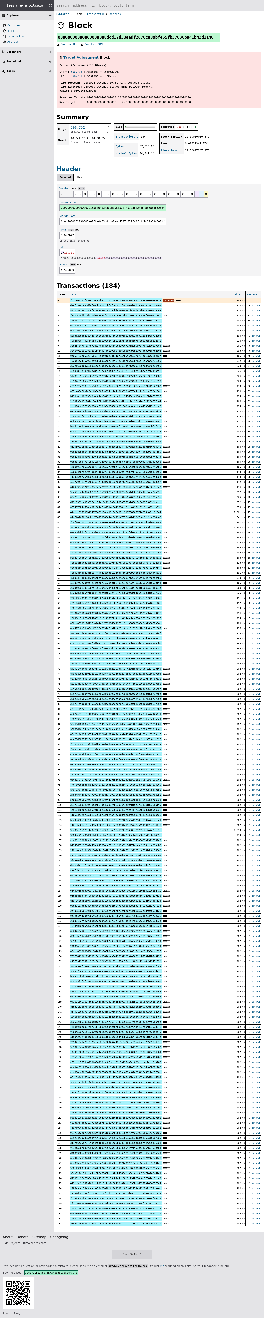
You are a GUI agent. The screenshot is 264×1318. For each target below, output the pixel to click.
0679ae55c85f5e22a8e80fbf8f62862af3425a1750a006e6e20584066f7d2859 (115, 658)
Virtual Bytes (126, 153)
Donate (22, 1237)
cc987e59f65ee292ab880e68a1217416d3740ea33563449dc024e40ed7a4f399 (115, 381)
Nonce (63, 264)
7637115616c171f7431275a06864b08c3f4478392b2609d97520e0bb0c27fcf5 (115, 1208)
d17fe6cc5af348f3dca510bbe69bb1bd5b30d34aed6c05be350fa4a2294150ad (115, 1143)
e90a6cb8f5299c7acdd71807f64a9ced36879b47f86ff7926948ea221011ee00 (115, 472)
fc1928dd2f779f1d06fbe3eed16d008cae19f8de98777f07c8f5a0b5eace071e (115, 744)
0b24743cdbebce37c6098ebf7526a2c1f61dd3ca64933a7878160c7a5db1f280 (115, 931)
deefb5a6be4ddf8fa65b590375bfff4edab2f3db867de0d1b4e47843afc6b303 (115, 305)
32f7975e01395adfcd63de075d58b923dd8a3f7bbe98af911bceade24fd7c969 (115, 552)
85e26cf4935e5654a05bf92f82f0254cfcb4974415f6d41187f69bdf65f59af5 (115, 734)
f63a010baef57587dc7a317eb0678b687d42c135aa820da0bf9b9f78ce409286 (115, 1057)
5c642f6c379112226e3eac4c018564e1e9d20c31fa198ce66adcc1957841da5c (115, 971)
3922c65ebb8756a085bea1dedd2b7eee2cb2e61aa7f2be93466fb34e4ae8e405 (115, 366)
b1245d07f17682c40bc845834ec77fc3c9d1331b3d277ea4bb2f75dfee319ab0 (115, 845)
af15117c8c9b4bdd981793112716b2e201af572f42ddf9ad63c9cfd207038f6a (115, 668)
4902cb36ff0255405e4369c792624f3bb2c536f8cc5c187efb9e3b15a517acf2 (115, 340)
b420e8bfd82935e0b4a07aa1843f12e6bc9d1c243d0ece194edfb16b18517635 (115, 396)
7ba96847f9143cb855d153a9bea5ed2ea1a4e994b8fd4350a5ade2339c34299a (115, 416)
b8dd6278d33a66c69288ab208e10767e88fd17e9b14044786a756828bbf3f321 (115, 426)
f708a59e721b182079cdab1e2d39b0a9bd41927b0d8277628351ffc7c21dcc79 (115, 1032)
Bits (81, 188)
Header (69, 168)
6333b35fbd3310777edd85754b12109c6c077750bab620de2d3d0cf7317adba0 (115, 1122)
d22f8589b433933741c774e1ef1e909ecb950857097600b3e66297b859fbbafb (115, 502)
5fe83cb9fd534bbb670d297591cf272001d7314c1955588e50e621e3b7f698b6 (115, 376)
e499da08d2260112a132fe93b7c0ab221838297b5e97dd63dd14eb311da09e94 (115, 673)
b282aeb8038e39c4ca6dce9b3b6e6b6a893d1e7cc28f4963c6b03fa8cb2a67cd (115, 653)
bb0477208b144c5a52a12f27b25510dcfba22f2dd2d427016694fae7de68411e (115, 557)
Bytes (120, 146)
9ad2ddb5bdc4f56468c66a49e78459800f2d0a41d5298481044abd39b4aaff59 (115, 451)
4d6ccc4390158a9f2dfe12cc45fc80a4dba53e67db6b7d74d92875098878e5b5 (115, 643)
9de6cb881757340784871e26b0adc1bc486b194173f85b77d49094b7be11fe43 (115, 769)
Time (62, 229)
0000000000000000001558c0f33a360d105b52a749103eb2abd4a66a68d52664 (113, 207)
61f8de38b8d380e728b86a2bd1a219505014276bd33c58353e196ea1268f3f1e (115, 411)
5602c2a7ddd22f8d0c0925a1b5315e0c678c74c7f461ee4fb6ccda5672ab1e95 (115, 1082)
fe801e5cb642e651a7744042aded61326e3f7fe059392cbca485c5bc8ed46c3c (115, 572)
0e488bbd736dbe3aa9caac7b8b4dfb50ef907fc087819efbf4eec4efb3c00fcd (115, 1163)
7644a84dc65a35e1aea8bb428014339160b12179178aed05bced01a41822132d (115, 926)
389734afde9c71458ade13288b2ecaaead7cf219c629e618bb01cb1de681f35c (115, 704)
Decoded (65, 177)
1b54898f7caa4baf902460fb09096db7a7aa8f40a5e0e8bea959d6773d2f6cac (115, 648)
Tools (11, 71)
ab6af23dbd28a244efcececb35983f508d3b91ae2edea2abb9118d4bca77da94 (115, 335)
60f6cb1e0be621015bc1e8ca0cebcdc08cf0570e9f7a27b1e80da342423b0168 (115, 996)
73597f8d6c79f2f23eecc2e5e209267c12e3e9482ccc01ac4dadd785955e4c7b (115, 1042)
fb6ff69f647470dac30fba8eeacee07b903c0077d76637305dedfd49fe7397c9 (115, 522)
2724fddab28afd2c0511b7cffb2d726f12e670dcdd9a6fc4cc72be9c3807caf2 (115, 1193)
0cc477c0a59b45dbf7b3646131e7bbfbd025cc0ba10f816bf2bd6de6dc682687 (115, 628)
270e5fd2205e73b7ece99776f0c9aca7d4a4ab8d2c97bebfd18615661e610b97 (115, 1092)
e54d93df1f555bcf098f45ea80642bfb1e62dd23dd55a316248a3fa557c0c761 (115, 779)
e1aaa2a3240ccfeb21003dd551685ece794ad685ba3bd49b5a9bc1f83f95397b (115, 1037)
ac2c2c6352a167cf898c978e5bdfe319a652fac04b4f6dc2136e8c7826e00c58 (115, 683)
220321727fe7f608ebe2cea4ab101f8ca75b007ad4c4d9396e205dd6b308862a (115, 921)
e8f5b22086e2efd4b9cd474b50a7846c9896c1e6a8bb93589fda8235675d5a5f (115, 689)
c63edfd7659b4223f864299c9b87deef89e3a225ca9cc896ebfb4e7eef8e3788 (115, 1062)
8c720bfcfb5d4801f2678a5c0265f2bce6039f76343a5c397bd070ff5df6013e (115, 678)
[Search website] (159, 5)
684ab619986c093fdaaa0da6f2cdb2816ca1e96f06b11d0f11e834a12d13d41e (115, 890)
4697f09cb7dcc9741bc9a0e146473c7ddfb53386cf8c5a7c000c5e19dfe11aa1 (115, 1127)
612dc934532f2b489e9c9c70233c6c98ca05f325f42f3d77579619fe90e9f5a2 (115, 487)
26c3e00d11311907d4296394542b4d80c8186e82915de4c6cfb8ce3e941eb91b (115, 588)
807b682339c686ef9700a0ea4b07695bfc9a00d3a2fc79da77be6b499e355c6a (115, 310)
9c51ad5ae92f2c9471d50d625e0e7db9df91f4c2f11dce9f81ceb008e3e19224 (115, 330)
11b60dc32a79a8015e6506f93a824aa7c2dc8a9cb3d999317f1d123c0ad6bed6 (115, 815)
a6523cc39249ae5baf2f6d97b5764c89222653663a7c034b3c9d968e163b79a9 (115, 1138)
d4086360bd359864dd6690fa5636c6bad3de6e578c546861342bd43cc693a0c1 (115, 1153)
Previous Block (69, 202)
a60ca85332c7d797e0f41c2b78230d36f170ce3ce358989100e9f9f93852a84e (115, 623)
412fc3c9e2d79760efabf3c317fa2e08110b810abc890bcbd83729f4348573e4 (115, 1183)
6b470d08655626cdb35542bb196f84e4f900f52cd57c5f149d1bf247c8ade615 (115, 739)
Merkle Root (67, 216)
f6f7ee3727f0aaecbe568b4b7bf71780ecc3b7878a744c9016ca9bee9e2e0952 (115, 300)
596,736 (76, 71)
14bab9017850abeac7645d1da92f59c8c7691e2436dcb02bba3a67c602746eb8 (115, 467)
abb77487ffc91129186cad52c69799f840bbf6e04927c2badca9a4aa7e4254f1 (115, 714)
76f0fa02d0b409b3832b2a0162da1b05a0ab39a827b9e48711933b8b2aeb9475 (115, 613)
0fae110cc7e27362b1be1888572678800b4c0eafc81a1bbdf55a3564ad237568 (115, 1001)
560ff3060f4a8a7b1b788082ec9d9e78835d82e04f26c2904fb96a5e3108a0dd (115, 1168)
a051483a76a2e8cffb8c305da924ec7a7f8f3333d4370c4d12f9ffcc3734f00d (115, 391)
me (162, 1266)
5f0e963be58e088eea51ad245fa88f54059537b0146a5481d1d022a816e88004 (115, 860)
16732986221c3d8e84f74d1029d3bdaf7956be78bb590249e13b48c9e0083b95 (115, 1087)
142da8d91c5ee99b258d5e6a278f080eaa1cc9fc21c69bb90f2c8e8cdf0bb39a (115, 1102)
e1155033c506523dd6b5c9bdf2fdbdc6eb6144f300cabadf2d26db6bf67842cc (115, 446)
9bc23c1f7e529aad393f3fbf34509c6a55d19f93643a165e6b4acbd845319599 (115, 1097)
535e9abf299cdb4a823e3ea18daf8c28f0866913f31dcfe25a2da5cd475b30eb (115, 527)
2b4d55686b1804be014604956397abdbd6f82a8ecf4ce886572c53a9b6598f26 (115, 910)
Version (64, 188)
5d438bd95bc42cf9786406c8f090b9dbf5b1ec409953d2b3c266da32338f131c (115, 885)
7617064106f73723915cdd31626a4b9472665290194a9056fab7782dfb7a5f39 (115, 956)
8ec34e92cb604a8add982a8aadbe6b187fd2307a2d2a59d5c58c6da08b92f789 (115, 1067)
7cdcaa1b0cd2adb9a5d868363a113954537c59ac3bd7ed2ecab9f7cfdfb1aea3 (115, 562)
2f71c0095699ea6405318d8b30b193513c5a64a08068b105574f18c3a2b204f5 (115, 1203)
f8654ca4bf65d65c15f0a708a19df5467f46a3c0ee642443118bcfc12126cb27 (115, 749)
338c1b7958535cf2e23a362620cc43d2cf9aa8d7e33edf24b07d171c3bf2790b (115, 699)
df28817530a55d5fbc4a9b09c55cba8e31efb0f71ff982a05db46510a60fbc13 (115, 875)
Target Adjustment (81, 57)
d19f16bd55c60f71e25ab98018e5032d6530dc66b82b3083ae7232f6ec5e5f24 (115, 900)
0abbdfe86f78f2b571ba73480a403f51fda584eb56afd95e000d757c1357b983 (115, 461)
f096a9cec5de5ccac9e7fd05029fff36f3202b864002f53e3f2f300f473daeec (115, 1188)
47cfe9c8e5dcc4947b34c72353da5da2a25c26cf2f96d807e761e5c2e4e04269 (115, 784)
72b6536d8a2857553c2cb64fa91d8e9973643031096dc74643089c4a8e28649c (115, 1112)
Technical (14, 61)
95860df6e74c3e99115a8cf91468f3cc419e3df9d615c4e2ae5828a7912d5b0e (115, 729)
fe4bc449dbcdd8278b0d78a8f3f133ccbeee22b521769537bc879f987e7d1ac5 (115, 315)
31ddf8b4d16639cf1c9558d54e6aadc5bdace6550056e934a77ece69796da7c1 (115, 441)
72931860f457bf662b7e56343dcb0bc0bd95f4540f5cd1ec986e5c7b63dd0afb (115, 1218)
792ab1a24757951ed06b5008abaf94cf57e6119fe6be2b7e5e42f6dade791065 (115, 361)
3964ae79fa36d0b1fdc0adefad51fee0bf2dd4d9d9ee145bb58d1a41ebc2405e (115, 835)
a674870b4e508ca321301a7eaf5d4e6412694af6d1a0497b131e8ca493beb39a (115, 507)
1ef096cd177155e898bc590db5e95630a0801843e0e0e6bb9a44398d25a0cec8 (115, 406)
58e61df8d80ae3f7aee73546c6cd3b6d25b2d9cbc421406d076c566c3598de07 (115, 724)
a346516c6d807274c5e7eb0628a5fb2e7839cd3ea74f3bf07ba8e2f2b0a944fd (115, 1223)
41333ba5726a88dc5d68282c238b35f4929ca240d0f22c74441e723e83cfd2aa (115, 477)
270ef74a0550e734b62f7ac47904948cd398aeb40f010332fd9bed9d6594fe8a (115, 663)
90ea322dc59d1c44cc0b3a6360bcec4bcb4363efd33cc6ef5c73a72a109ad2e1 (115, 1173)
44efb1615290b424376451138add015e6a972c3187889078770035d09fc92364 (115, 512)
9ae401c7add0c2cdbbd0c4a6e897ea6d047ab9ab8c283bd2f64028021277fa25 (115, 905)
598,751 (76, 76)
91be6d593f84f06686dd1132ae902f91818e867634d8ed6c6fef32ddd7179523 (115, 895)
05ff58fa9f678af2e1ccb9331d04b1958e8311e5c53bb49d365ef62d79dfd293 (115, 1077)
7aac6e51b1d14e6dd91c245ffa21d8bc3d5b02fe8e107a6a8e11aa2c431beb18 (115, 880)
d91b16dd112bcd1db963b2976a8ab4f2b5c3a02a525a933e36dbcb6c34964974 (115, 325)
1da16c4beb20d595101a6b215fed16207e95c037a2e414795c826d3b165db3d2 (115, 810)
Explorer (62, 14)
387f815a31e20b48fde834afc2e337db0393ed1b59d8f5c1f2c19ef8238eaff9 (115, 805)
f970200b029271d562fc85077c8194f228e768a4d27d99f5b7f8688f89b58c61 (115, 986)
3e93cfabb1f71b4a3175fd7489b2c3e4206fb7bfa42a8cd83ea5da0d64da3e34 (115, 941)
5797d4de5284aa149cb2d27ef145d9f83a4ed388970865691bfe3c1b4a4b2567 (115, 991)
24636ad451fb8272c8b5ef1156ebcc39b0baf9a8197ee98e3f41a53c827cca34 (115, 946)
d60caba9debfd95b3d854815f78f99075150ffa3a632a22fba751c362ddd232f (115, 936)
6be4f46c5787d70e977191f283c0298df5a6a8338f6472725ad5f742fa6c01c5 (115, 1158)
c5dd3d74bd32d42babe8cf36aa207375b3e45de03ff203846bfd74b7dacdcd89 (115, 578)
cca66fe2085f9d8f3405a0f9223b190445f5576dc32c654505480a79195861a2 (115, 840)
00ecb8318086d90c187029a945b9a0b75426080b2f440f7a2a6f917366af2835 (115, 951)
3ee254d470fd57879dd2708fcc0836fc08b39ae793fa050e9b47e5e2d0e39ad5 (115, 345)
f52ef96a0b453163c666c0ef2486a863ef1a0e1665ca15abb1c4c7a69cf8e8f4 (115, 1198)
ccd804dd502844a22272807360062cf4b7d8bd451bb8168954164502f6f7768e (115, 1072)
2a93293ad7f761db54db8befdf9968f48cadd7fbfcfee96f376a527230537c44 (115, 401)
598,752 (78, 127)
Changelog (59, 1237)
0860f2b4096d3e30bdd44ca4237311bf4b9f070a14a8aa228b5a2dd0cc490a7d (115, 638)
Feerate (252, 294)
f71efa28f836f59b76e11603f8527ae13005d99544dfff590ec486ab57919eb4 (115, 1148)
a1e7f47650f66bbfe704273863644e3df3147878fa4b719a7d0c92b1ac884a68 (115, 517)
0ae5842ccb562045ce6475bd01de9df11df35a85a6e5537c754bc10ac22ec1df (115, 356)
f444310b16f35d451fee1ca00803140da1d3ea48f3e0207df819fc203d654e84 (115, 1052)
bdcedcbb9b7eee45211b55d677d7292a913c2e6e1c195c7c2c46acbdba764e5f (115, 976)
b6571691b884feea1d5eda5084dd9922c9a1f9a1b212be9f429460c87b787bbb (115, 694)
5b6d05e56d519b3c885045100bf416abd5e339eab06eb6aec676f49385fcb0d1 (115, 800)
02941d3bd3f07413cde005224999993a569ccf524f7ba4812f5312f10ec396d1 (115, 532)
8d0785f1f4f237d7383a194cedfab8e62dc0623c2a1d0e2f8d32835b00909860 (115, 981)
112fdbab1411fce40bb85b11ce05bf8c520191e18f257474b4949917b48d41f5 (115, 825)
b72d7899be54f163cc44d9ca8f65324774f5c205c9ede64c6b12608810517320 (115, 593)
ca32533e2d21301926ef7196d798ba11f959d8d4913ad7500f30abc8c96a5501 (115, 855)
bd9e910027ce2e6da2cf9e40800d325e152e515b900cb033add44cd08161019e (115, 1117)
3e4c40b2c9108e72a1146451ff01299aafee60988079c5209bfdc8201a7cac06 (115, 350)
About (8, 1237)
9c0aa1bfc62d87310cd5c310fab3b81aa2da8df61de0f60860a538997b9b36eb (115, 537)
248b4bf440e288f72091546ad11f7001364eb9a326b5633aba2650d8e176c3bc (115, 794)
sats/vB (256, 305)
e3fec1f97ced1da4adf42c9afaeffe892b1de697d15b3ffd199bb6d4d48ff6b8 (115, 709)
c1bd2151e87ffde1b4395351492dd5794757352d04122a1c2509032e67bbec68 (115, 1006)
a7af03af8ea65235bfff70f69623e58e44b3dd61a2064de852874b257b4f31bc (115, 789)
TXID (73, 294)
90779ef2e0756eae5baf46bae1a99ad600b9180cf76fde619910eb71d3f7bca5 (115, 1132)
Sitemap (39, 1237)
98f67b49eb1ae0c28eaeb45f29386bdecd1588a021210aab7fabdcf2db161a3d (115, 764)
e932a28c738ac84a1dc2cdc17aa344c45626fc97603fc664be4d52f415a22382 (115, 386)
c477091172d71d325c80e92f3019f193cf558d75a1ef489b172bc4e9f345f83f (115, 961)
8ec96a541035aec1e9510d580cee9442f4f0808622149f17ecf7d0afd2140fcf (115, 567)
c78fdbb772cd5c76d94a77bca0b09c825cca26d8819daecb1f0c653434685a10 (115, 870)
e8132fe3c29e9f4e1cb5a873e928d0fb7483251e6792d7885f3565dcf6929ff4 (115, 583)
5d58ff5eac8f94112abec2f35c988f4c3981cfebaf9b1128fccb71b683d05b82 (115, 1047)
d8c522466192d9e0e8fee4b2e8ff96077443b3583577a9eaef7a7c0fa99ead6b (115, 1021)
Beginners (14, 51)
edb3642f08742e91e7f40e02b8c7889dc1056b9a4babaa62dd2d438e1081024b (115, 421)
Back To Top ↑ (132, 1254)
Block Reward (170, 150)
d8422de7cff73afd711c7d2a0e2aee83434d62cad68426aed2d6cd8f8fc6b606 (115, 865)
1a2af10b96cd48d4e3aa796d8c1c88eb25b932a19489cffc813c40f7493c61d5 (115, 547)
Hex (79, 177)
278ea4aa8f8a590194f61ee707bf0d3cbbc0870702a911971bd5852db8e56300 (115, 850)
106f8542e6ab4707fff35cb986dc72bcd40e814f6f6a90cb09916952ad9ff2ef (115, 608)
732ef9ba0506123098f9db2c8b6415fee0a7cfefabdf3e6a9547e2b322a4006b (115, 598)
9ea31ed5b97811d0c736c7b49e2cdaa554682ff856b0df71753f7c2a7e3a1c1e (115, 830)
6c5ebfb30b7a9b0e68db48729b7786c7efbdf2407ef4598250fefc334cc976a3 (115, 431)
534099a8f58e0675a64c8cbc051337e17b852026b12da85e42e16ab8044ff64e (115, 966)
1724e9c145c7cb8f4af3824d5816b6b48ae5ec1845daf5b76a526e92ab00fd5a (115, 774)
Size (237, 294)
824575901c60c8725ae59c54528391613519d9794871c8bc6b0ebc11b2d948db (115, 436)
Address (115, 14)
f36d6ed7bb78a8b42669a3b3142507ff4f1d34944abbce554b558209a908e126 (115, 618)
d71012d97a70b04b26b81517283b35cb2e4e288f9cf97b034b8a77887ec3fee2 (115, 1178)
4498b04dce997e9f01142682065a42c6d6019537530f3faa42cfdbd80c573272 (115, 1027)
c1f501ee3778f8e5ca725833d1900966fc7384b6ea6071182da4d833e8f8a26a (115, 1011)
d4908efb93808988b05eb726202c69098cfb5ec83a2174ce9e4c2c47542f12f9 (115, 1213)
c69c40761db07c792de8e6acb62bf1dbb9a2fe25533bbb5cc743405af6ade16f (115, 603)
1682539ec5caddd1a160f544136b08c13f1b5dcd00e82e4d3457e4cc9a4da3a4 (115, 719)
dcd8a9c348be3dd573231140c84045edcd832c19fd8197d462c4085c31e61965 (115, 542)
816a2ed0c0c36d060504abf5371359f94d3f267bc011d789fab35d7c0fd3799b (115, 1107)
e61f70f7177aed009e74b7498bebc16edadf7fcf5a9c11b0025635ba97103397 (115, 482)
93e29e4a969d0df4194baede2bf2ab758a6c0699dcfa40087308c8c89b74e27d (115, 456)
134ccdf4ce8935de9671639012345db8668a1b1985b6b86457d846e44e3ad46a (115, 1016)
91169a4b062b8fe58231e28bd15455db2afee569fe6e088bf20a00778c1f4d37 (115, 759)
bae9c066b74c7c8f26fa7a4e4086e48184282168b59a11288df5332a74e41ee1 (115, 820)
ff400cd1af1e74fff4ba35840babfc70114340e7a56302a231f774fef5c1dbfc (115, 320)
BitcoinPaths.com (34, 1243)
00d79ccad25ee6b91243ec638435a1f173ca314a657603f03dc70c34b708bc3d (115, 497)
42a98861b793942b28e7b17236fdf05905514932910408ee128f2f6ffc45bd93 (115, 371)
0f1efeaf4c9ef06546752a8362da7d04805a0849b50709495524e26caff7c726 (115, 916)
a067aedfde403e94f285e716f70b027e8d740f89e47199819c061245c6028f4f (115, 633)
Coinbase (169, 300)
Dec (77, 230)
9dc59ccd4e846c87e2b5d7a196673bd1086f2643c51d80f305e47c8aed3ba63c (115, 492)
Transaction (96, 14)
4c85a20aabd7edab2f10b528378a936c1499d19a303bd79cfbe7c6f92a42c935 (115, 754)
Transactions (125, 136)
